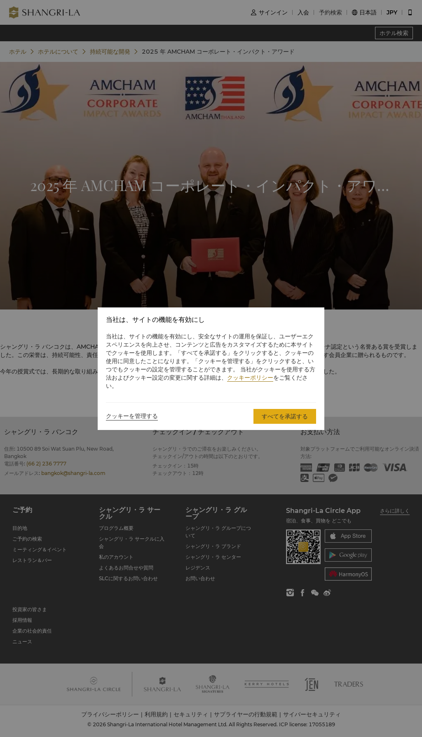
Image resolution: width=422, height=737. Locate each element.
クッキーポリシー (250, 377)
